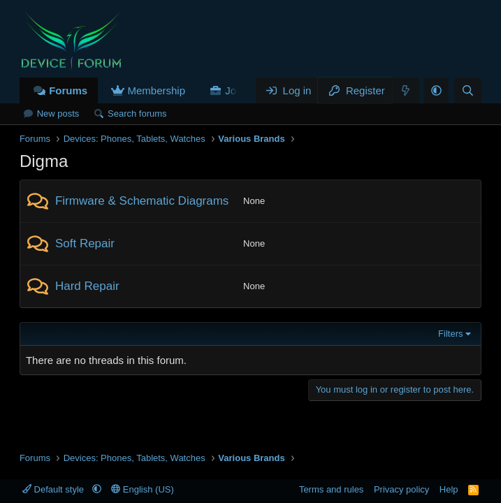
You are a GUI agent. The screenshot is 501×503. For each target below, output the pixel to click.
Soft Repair (85, 243)
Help (449, 489)
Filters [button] (450, 333)
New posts (58, 113)
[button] (436, 90)
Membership (157, 90)
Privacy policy (401, 489)
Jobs (236, 90)
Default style (54, 489)
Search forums (137, 113)
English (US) (142, 489)
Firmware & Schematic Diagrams (141, 200)
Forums (68, 90)
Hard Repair (87, 286)
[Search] (467, 90)
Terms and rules (331, 489)
